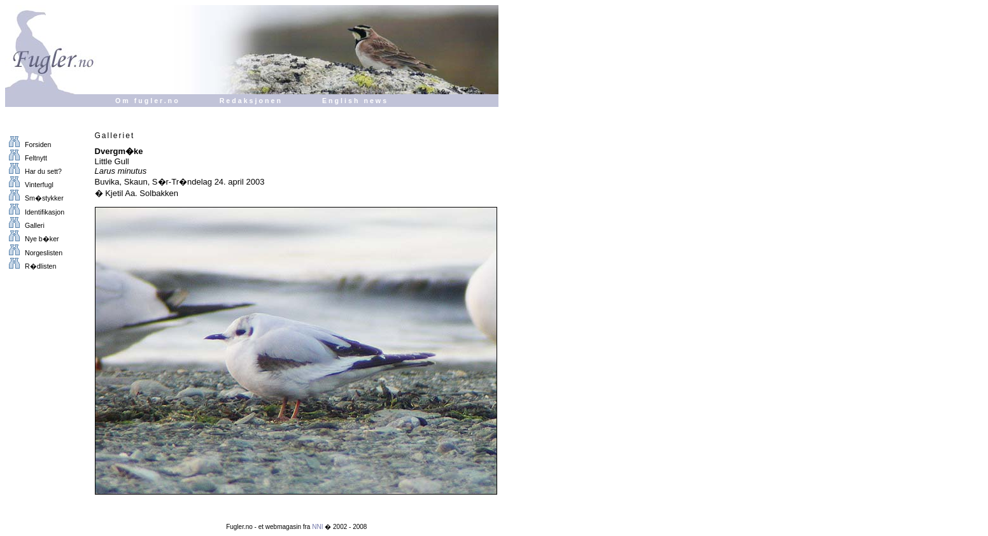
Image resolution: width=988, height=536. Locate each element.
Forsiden (28, 144)
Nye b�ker (32, 239)
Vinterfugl (29, 184)
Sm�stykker (34, 198)
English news (355, 100)
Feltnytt (26, 158)
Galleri (25, 225)
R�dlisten (30, 266)
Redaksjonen (251, 100)
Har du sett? (33, 171)
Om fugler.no (147, 100)
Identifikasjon (34, 212)
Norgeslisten (33, 253)
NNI (317, 526)
